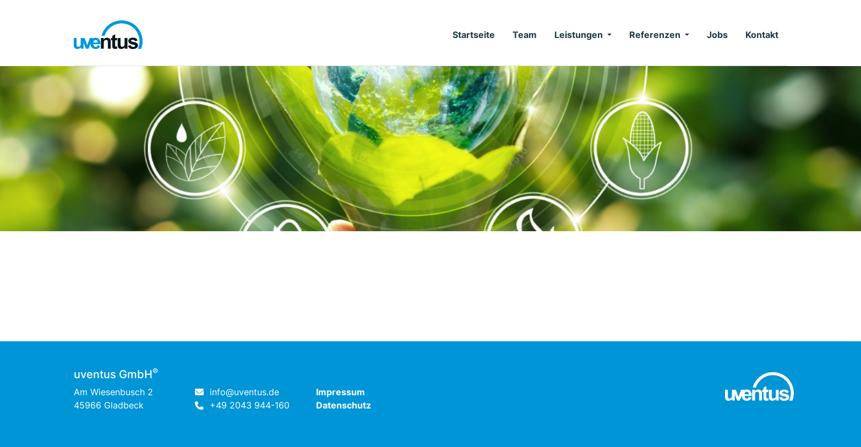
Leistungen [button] (579, 34)
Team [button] (525, 34)
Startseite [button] (474, 34)
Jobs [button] (717, 34)
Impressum (340, 391)
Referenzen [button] (656, 34)
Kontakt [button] (761, 34)
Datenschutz (343, 405)
